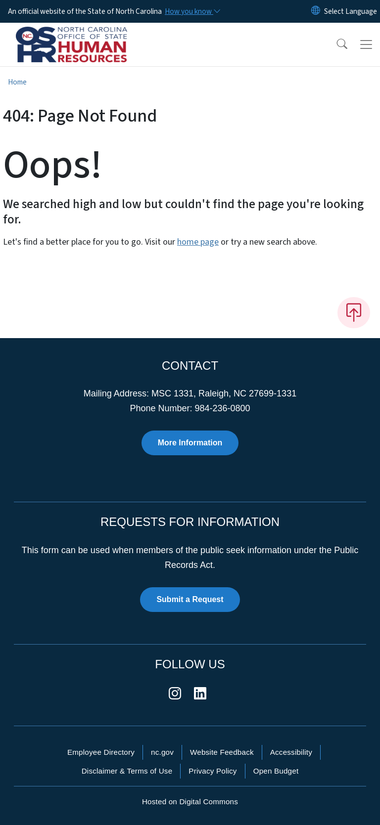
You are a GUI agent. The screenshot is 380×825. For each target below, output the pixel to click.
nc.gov (162, 752)
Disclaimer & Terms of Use (127, 771)
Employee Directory (101, 752)
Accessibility (291, 752)
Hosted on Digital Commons (190, 801)
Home (17, 82)
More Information (190, 442)
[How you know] (192, 11)
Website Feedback (222, 752)
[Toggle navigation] (366, 44)
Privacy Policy (213, 771)
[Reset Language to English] (315, 11)
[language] (350, 11)
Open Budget (276, 771)
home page (198, 242)
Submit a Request (189, 599)
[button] (335, 44)
